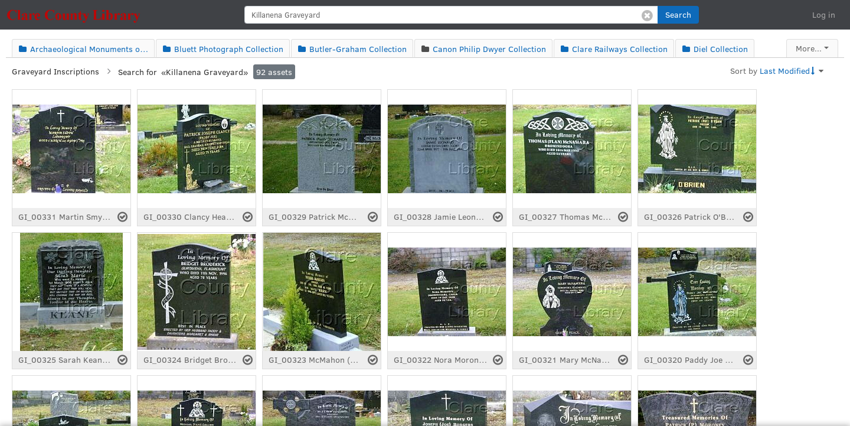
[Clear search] (647, 15)
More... (809, 48)
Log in (823, 14)
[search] (451, 15)
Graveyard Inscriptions (55, 71)
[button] (678, 15)
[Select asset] (122, 217)
